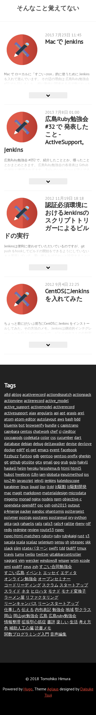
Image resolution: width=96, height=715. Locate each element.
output (74, 505)
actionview (13, 400)
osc (40, 505)
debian (26, 443)
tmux (81, 548)
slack (8, 548)
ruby (57, 535)
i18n (34, 474)
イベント (34, 572)
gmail (47, 462)
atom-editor (25, 419)
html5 (76, 468)
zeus (27, 566)
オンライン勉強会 (20, 578)
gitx (38, 462)
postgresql (58, 517)
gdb (36, 455)
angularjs (45, 412)
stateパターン (35, 548)
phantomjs (55, 511)
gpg (57, 462)
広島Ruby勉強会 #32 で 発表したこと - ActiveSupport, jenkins (46, 134)
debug (38, 443)
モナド (54, 591)
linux (24, 486)
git (6, 462)
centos (26, 431)
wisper (63, 560)
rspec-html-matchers (22, 535)
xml (7, 566)
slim (17, 548)
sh (67, 541)
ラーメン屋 (14, 597)
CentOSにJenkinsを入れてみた (67, 295)
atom (9, 419)
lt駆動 (60, 486)
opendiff (29, 505)
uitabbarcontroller (65, 554)
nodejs (47, 498)
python (80, 517)
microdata (77, 492)
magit (17, 492)
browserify (35, 425)
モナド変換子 (73, 591)
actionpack (82, 394)
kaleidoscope (68, 480)
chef (54, 431)
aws (60, 419)
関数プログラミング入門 (26, 634)
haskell (10, 468)
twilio (30, 554)
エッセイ (51, 572)
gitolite (28, 462)
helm (21, 468)
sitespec (77, 541)
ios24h (10, 480)
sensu (59, 541)
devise (71, 443)
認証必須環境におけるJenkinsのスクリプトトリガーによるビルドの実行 (46, 220)
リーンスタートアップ (58, 603)
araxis (72, 412)
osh (47, 505)
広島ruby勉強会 (62, 615)
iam (42, 474)
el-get (31, 449)
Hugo (28, 688)
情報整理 (12, 621)
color (44, 437)
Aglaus (53, 688)
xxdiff (17, 566)
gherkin (85, 455)
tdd (62, 548)
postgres (40, 517)
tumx (19, 554)
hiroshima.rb (50, 468)
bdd (77, 419)
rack (16, 523)
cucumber (65, 437)
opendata (12, 505)
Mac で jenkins (64, 42)
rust (81, 535)
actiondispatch (59, 394)
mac (7, 492)
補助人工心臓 (21, 627)
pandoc (38, 511)
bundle (51, 425)
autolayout (46, 419)
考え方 (85, 621)
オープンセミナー (54, 578)
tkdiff (71, 548)
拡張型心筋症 (34, 621)
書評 (51, 621)
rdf (88, 523)
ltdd (50, 486)
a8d (7, 394)
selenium (46, 541)
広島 (43, 615)
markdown (32, 492)
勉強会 (58, 609)
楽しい (62, 621)
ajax (32, 412)
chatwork (41, 431)
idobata (53, 474)
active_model (57, 400)
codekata (31, 437)
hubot (9, 474)
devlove (85, 443)
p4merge (11, 511)
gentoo (46, 455)
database (12, 443)
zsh (35, 566)
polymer (11, 517)
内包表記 (43, 609)
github (15, 462)
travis (9, 554)
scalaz (31, 541)
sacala (9, 541)
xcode (85, 560)
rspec (59, 529)
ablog (16, 394)
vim (21, 560)
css (53, 437)
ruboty (47, 535)
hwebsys (22, 474)
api (56, 412)
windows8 (48, 560)
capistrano (69, 425)
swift (53, 548)
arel (81, 412)
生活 (74, 621)
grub (64, 462)
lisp (43, 486)
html (65, 468)
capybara (11, 431)
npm (57, 498)
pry (70, 517)
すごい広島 (14, 572)
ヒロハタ (39, 591)
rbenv (80, 523)
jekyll (39, 480)
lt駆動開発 (77, 486)
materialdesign (55, 492)
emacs (43, 449)
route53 (47, 529)
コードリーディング (22, 584)
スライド (12, 591)
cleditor (69, 431)
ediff (20, 449)
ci (60, 431)
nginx (36, 498)
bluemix (11, 425)
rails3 (48, 523)
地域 (70, 609)
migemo (11, 498)
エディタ (68, 572)
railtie (69, 523)
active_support (17, 406)
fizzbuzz (11, 455)
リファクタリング (42, 597)
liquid (34, 486)
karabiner (11, 486)
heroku (33, 468)
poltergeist (74, 511)
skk (88, 541)
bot (22, 425)
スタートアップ (73, 584)
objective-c (72, 498)
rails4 (58, 523)
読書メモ (43, 627)
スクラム (50, 584)
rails (38, 523)
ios (86, 474)
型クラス (83, 609)
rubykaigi (69, 535)
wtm (74, 560)
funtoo (26, 455)
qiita (8, 523)
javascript (25, 480)
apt (63, 412)
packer (25, 511)
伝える (28, 609)
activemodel (41, 406)
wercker (32, 560)
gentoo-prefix (66, 455)
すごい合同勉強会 (55, 566)
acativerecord (34, 394)
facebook (69, 449)
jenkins (50, 480)
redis (8, 529)
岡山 (8, 615)
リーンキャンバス (20, 603)
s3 (88, 535)
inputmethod (72, 474)
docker (9, 449)
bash (69, 419)
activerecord (63, 406)
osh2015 (59, 505)
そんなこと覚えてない (48, 8)
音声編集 (58, 634)
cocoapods (13, 437)
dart (77, 437)
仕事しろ (12, 609)
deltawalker (54, 443)
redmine (20, 529)
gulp (73, 462)
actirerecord (34, 400)
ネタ (26, 591)
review (33, 529)
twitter (42, 554)
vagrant (10, 560)
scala (20, 541)
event (55, 449)
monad (25, 498)
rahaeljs (27, 523)
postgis (25, 517)
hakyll (83, 462)
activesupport (16, 412)
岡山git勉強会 (25, 615)
